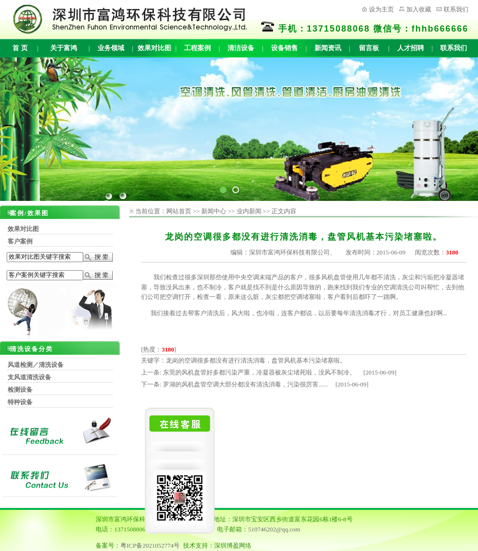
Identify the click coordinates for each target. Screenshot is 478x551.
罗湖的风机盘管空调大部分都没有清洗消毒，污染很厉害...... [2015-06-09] (266, 384)
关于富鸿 (63, 48)
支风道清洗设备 (29, 377)
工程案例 (197, 48)
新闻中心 (213, 211)
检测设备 (20, 389)
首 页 (20, 48)
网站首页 (178, 211)
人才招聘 (410, 48)
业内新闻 (249, 211)
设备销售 (284, 48)
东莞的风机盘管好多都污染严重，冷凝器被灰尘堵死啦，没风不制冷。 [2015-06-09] (280, 372)
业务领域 (111, 48)
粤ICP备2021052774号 (150, 545)
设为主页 (381, 9)
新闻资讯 (328, 48)
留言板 (369, 48)
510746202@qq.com (274, 529)
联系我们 (456, 9)
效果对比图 (154, 48)
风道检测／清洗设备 (36, 364)
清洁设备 (241, 48)
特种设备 (20, 402)
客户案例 (20, 241)
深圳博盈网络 (232, 545)
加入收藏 (418, 9)
